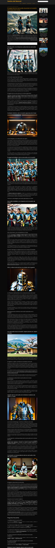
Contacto (33, 3)
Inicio (20, 3)
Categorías (24, 3)
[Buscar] (47, 1)
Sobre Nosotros (29, 3)
